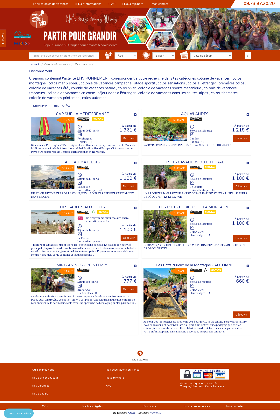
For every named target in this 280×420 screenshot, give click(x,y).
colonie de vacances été (48, 88)
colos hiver (127, 88)
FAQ (112, 4)
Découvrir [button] (129, 138)
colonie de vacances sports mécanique (169, 88)
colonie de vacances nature (93, 88)
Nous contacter (234, 406)
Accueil (35, 64)
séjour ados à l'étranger (117, 93)
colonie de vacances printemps (54, 97)
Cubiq (132, 412)
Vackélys (155, 412)
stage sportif (144, 83)
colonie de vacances (213, 78)
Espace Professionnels (197, 406)
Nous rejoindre (132, 4)
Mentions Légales (92, 406)
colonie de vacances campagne (106, 83)
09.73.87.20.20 (259, 3)
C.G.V (45, 406)
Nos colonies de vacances (50, 4)
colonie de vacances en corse (71, 93)
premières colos (231, 83)
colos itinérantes (224, 93)
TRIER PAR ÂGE (62, 105)
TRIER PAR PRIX (38, 105)
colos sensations (171, 83)
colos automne (94, 97)
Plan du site (149, 406)
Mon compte (159, 4)
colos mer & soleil (63, 83)
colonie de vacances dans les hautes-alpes (173, 93)
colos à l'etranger (202, 83)
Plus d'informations (88, 4)
